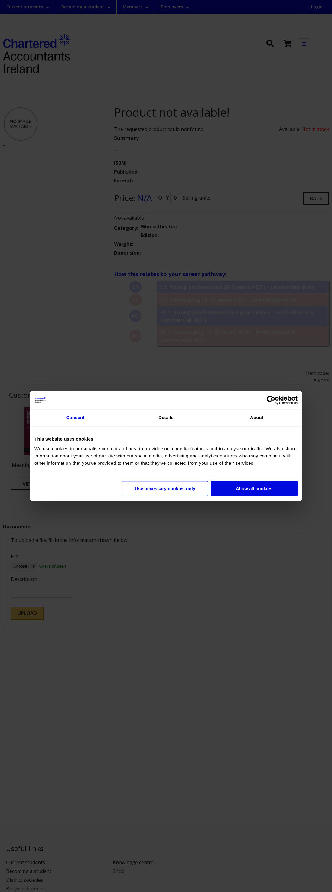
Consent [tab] (75, 417)
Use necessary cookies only (165, 488)
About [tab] (256, 417)
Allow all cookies (254, 488)
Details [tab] (166, 417)
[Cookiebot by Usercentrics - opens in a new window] (271, 400)
